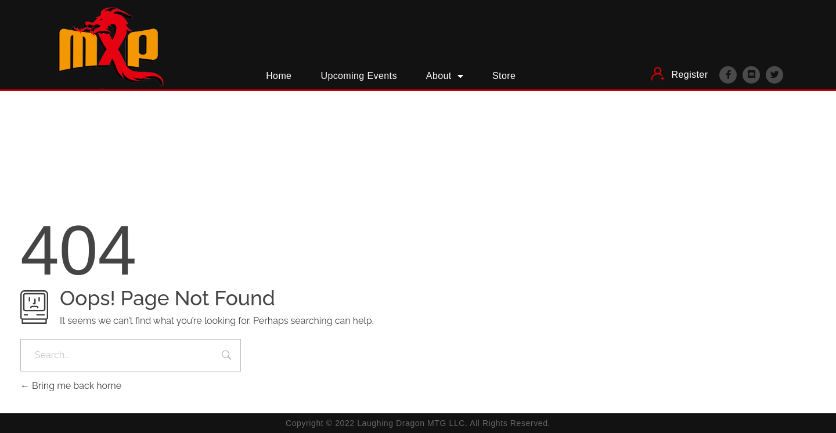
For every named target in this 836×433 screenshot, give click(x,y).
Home (278, 76)
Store (504, 76)
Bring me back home (70, 385)
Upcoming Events (358, 76)
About (444, 76)
